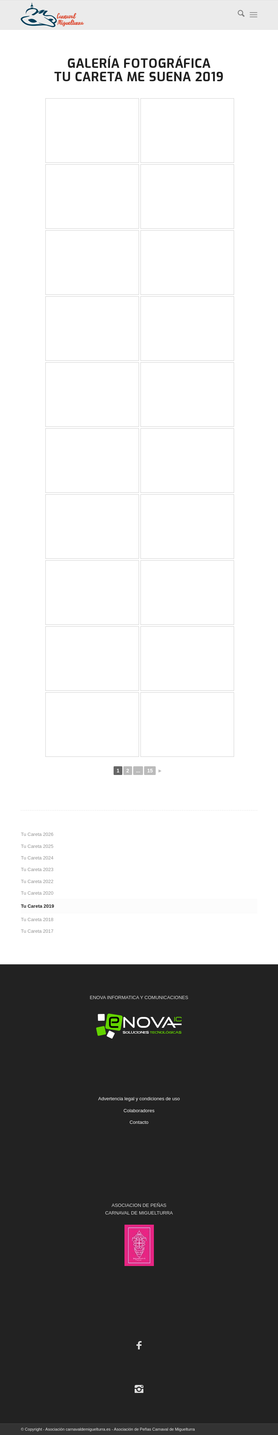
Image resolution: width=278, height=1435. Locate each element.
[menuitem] (237, 14)
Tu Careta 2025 (37, 846)
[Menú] (253, 15)
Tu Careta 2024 (37, 858)
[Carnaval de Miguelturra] (115, 14)
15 (150, 771)
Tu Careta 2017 (37, 931)
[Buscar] (237, 14)
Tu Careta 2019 (37, 906)
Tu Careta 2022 (37, 881)
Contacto (139, 1122)
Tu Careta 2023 (37, 869)
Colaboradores (138, 1110)
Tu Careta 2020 (37, 893)
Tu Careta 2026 (37, 834)
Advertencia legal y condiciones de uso (139, 1098)
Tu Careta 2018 (37, 919)
